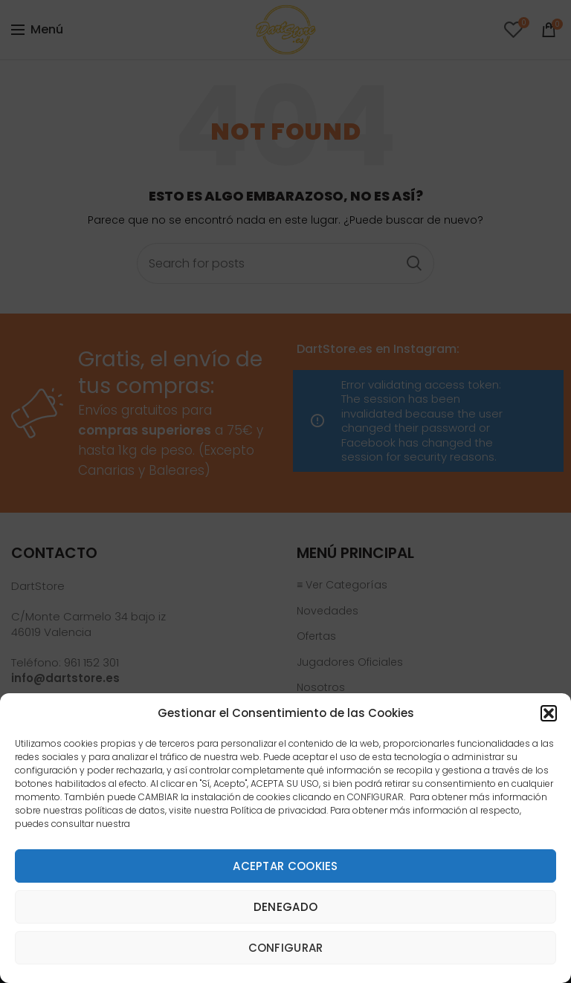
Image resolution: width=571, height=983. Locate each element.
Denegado (285, 907)
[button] (548, 713)
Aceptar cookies (285, 866)
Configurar (285, 948)
